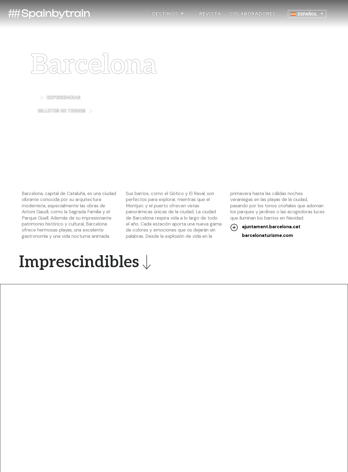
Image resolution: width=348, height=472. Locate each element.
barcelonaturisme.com (267, 235)
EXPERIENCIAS (60, 97)
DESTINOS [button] (166, 14)
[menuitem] (307, 14)
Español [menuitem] (307, 14)
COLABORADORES (252, 14)
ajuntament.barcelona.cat (271, 227)
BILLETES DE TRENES (81, 110)
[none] (307, 14)
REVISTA (210, 14)
